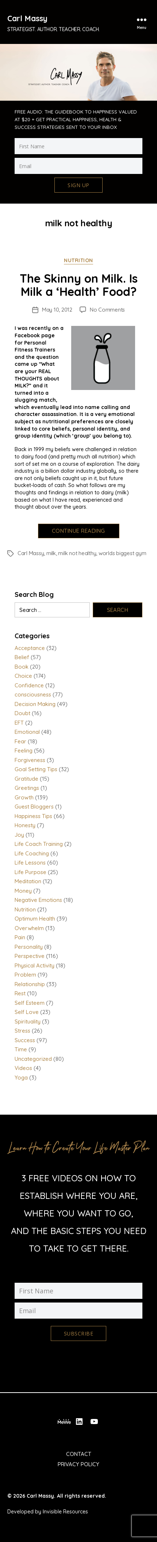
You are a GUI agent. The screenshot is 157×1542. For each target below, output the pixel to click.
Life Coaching (32, 853)
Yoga (21, 1077)
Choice (23, 675)
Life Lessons (30, 862)
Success (25, 1040)
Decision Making (35, 704)
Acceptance (30, 647)
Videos (23, 1067)
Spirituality (28, 1021)
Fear (20, 741)
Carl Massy (27, 18)
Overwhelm (29, 928)
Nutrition (78, 260)
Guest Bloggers (34, 806)
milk (51, 553)
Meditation (28, 881)
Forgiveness (30, 760)
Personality (29, 946)
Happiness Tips (33, 816)
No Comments (107, 309)
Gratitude (26, 778)
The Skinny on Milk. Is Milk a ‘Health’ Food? (79, 285)
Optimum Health (35, 918)
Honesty (25, 825)
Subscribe (78, 1333)
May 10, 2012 (57, 309)
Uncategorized (33, 1058)
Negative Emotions (38, 899)
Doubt (22, 713)
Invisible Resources (65, 1511)
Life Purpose (30, 872)
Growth (24, 797)
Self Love (27, 1011)
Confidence (29, 685)
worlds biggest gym (122, 553)
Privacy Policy (78, 1464)
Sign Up (78, 185)
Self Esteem (30, 1002)
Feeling (23, 750)
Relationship (30, 984)
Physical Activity (34, 965)
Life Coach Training (39, 843)
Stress (22, 1030)
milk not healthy (77, 553)
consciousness (33, 694)
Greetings (27, 787)
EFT (19, 722)
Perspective (30, 955)
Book (21, 666)
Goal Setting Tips (36, 769)
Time (21, 1049)
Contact (78, 1453)
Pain (20, 937)
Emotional (27, 731)
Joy (19, 834)
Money (23, 890)
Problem (25, 974)
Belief (22, 657)
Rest (20, 993)
